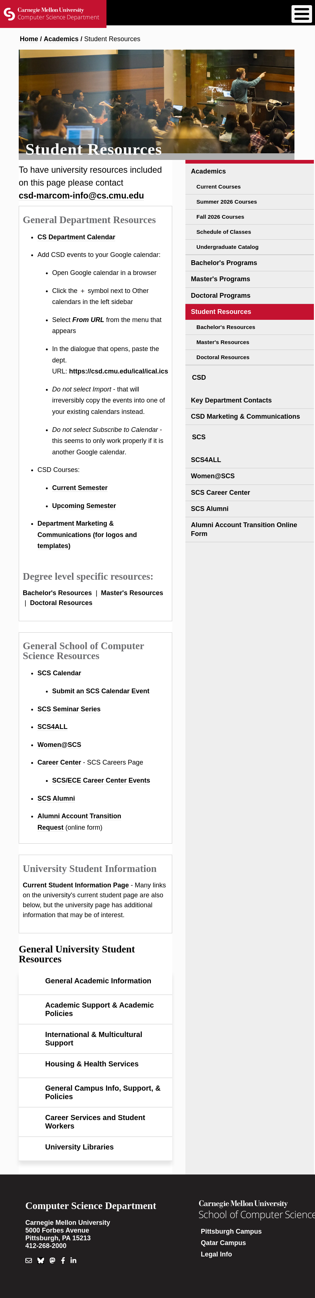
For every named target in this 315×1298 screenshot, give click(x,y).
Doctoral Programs (220, 295)
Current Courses (218, 186)
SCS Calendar (59, 673)
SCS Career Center (220, 492)
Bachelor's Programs (224, 263)
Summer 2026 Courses (226, 202)
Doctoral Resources (61, 603)
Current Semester (80, 487)
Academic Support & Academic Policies (99, 1009)
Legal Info (216, 1254)
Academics (61, 39)
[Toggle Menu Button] (302, 14)
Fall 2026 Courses (220, 217)
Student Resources (221, 311)
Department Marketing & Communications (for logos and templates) (87, 535)
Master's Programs (220, 279)
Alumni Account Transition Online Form (244, 529)
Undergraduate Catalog (227, 247)
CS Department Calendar (76, 237)
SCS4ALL (52, 726)
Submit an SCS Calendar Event (100, 691)
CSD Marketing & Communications (245, 416)
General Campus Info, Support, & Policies (102, 1092)
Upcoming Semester (84, 505)
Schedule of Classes (223, 232)
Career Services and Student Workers (95, 1121)
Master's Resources (132, 593)
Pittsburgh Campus (231, 1231)
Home (29, 39)
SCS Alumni (56, 798)
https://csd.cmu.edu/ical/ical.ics (118, 371)
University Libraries (79, 1147)
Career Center (59, 762)
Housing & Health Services (92, 1064)
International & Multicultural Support (93, 1038)
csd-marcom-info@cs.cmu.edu (81, 195)
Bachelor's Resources (57, 593)
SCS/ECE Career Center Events (101, 780)
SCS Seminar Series (69, 709)
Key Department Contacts (231, 400)
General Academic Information (98, 981)
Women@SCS (59, 744)
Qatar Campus (223, 1243)
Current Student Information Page (76, 885)
